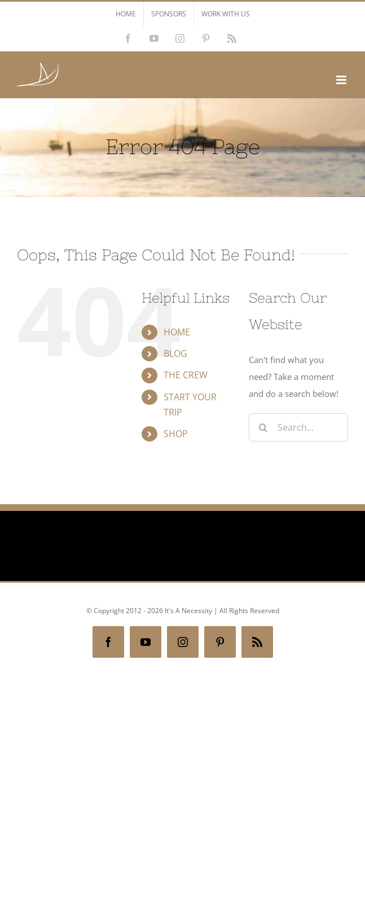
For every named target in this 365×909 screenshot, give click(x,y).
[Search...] (298, 427)
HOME (177, 332)
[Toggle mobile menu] (342, 80)
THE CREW (186, 375)
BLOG (175, 353)
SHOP (176, 433)
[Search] (263, 427)
